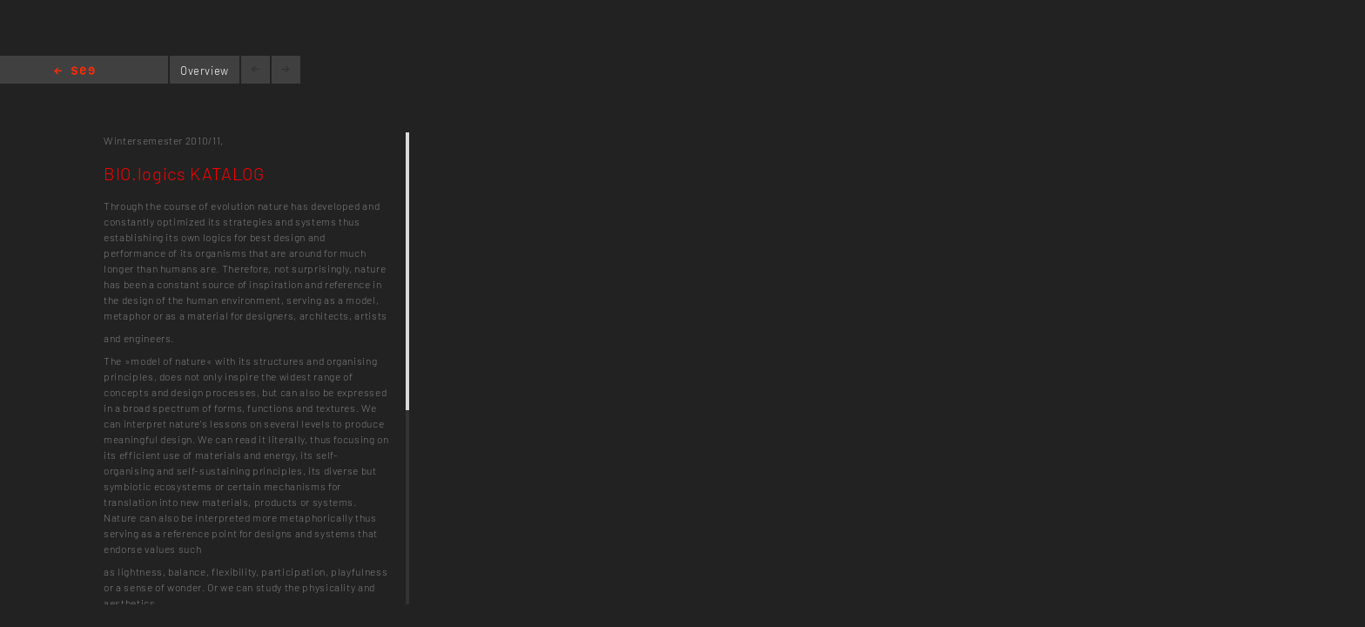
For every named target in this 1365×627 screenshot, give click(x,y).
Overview (204, 71)
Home (74, 72)
